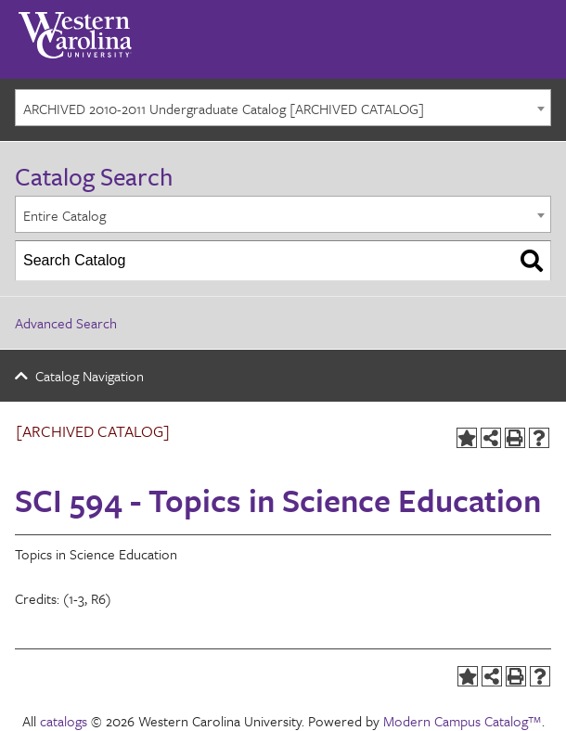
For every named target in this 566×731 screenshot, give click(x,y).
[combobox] (283, 107)
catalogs (63, 721)
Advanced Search (66, 323)
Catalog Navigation (89, 376)
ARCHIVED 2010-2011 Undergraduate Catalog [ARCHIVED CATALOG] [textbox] (223, 108)
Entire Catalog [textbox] (64, 215)
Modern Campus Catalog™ (462, 721)
